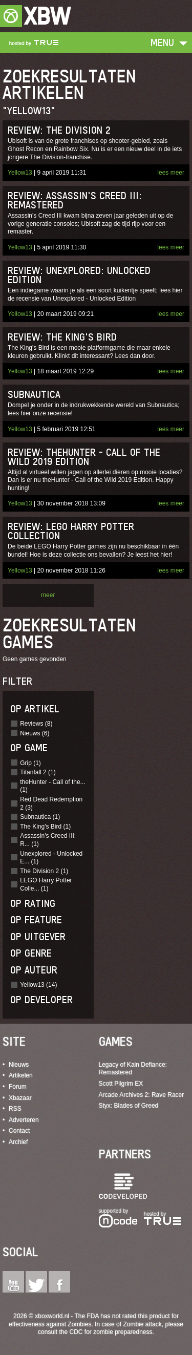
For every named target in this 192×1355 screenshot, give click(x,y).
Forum (18, 1086)
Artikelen (21, 1075)
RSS (15, 1108)
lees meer (170, 173)
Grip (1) (30, 763)
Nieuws (19, 1064)
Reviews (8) (36, 723)
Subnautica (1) (40, 816)
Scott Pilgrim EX (121, 1083)
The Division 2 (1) (44, 871)
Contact (19, 1130)
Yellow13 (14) (38, 984)
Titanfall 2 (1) (38, 772)
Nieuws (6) (34, 733)
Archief (18, 1142)
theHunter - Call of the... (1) (52, 786)
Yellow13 (20, 172)
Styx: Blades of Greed (129, 1105)
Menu (162, 42)
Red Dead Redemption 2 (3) (51, 803)
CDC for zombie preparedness (110, 1332)
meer (48, 595)
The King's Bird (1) (45, 826)
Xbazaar (20, 1098)
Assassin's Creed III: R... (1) (48, 840)
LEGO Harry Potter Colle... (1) (46, 884)
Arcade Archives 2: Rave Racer (141, 1094)
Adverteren (24, 1120)
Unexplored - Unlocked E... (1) (51, 857)
